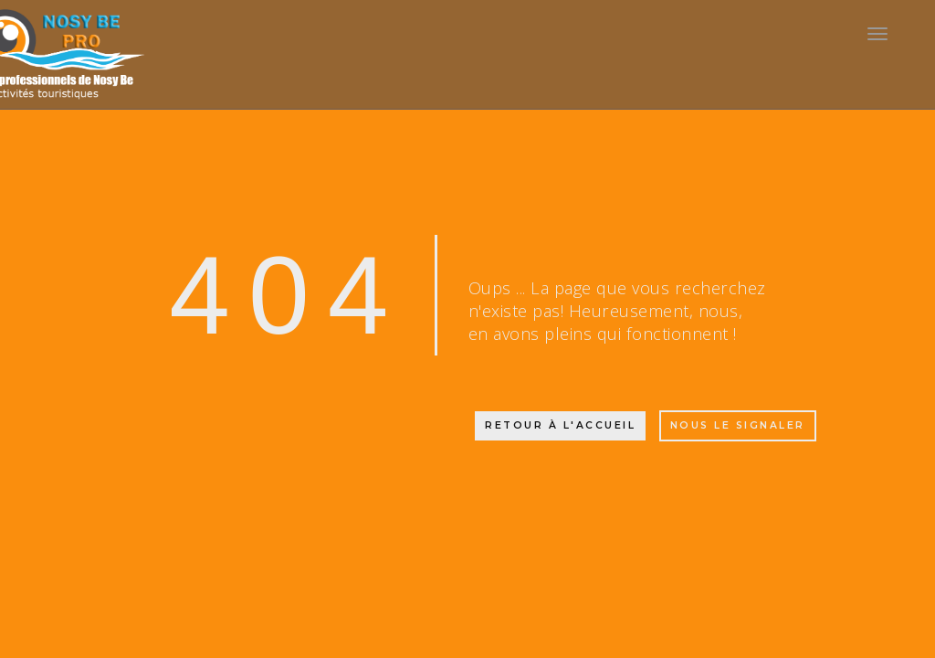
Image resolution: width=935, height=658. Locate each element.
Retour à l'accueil (560, 425)
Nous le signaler (737, 425)
